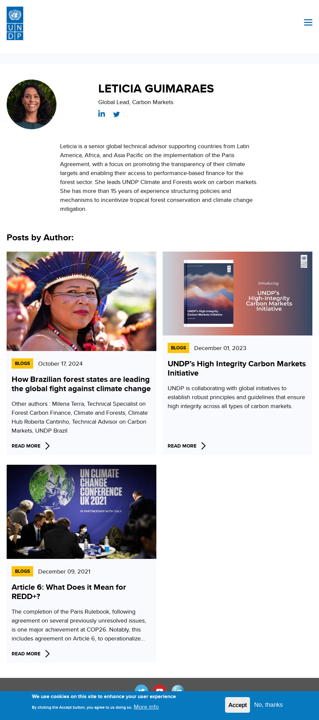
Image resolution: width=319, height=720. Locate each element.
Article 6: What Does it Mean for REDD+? (69, 591)
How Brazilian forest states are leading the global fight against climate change (81, 383)
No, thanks (268, 706)
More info (146, 708)
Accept (237, 707)
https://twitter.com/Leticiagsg (116, 114)
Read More (26, 446)
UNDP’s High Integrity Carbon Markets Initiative (237, 368)
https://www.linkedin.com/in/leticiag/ (101, 113)
